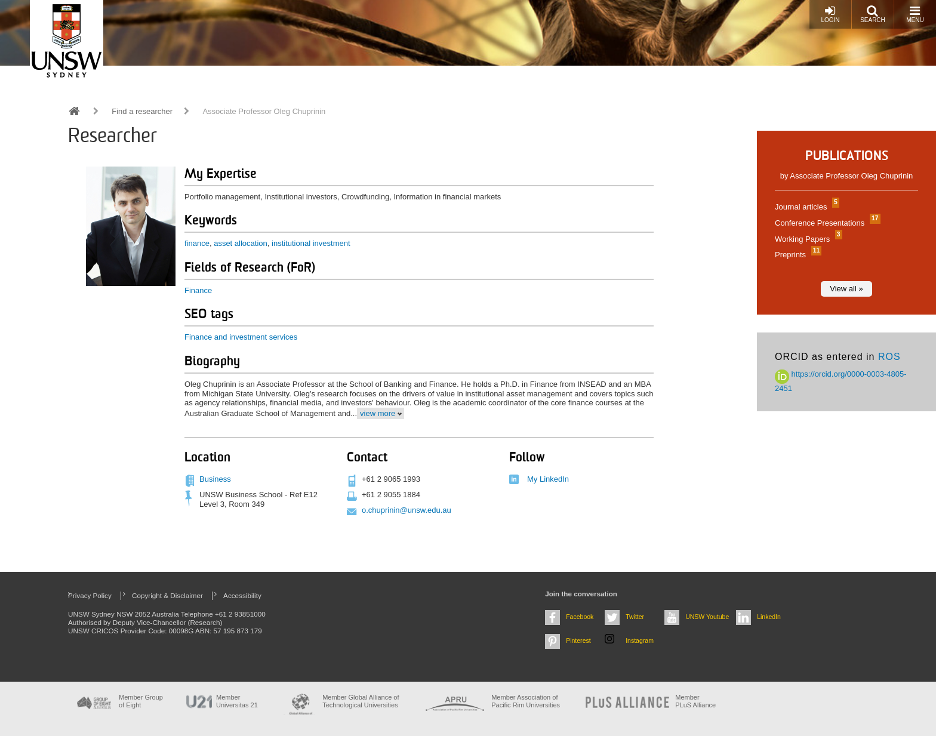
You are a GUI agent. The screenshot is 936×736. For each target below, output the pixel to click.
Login (830, 14)
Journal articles (805, 206)
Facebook (579, 616)
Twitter (635, 616)
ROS (889, 357)
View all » (846, 288)
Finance (198, 290)
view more (377, 413)
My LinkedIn (548, 479)
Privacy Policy (90, 595)
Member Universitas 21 (237, 701)
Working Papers (807, 239)
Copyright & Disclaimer (167, 595)
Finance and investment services (240, 336)
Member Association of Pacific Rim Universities (525, 701)
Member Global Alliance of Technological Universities (360, 701)
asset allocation (240, 243)
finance (197, 243)
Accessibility (242, 595)
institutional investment (311, 243)
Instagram (640, 640)
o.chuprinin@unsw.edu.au (406, 510)
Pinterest (578, 640)
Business (215, 479)
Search (872, 14)
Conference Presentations (826, 222)
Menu (914, 14)
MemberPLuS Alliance (695, 701)
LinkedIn (769, 616)
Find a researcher (142, 111)
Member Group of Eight (141, 701)
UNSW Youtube (707, 616)
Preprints (796, 254)
